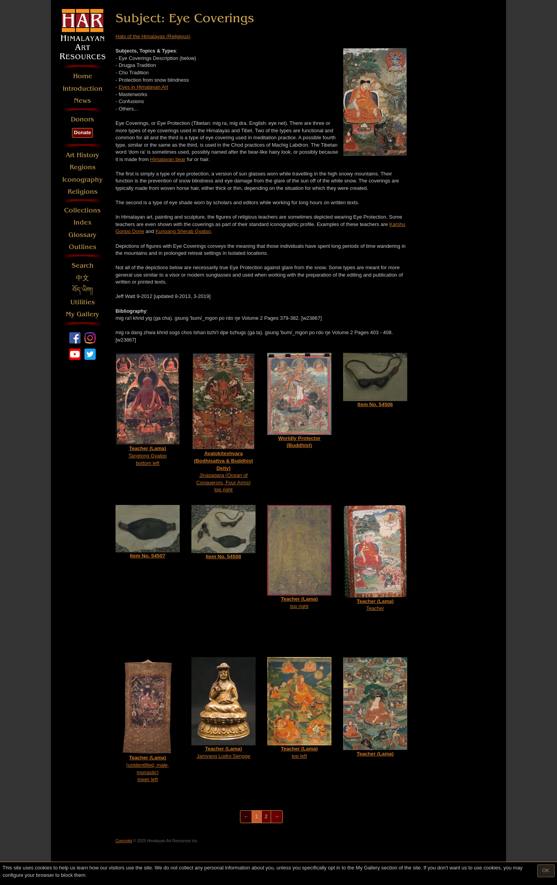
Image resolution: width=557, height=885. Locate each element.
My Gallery (82, 314)
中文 (82, 278)
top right (299, 557)
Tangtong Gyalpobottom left (148, 409)
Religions (83, 191)
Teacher (375, 558)
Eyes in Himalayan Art (143, 87)
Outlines (82, 247)
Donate (82, 132)
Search (83, 265)
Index (83, 222)
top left (299, 708)
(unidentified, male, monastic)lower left (147, 719)
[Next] (277, 816)
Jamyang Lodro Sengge (223, 708)
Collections (82, 210)
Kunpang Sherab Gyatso (183, 231)
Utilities (82, 302)
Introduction (83, 88)
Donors (82, 119)
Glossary (82, 234)
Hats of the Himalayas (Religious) (153, 36)
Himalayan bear (168, 159)
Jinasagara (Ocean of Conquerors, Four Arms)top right (223, 422)
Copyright (124, 841)
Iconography (82, 179)
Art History (82, 155)
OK (546, 870)
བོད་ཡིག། (82, 290)
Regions (83, 167)
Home (82, 76)
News (82, 100)
